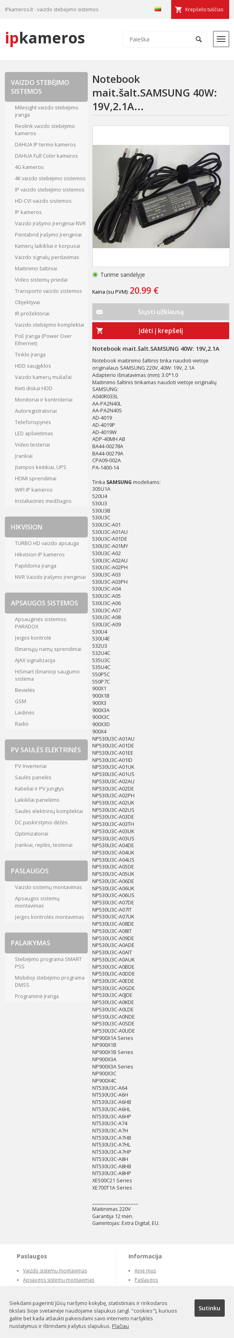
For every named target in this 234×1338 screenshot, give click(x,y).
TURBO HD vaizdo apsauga (47, 543)
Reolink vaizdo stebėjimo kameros (45, 129)
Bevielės (25, 690)
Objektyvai (27, 302)
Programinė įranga (37, 996)
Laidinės (25, 712)
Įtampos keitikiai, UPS (40, 467)
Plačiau (120, 1326)
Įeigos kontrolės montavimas (49, 916)
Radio (22, 723)
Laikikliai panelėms (37, 799)
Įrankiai (24, 455)
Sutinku (209, 1308)
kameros (45, 37)
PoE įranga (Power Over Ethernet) (43, 339)
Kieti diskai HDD (33, 388)
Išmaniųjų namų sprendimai (48, 649)
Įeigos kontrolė (33, 637)
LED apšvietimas (34, 433)
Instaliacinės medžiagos (43, 500)
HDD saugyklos (33, 365)
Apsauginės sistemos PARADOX (40, 622)
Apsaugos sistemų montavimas (37, 902)
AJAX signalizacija (35, 660)
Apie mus (145, 1270)
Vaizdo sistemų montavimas (48, 887)
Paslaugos (146, 1279)
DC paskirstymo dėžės (41, 822)
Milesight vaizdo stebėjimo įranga (47, 111)
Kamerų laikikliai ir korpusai (47, 245)
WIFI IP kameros (34, 489)
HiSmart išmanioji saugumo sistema (47, 675)
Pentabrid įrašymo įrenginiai (48, 234)
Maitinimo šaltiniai (36, 268)
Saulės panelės (33, 777)
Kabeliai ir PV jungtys (39, 788)
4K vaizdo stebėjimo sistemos (50, 178)
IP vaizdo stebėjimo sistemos (50, 189)
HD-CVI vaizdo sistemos (43, 200)
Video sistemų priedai (41, 279)
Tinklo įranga (30, 354)
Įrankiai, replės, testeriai (43, 844)
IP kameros (28, 212)
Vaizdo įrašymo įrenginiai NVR (50, 223)
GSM (20, 701)
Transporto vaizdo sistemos (48, 290)
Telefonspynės (33, 422)
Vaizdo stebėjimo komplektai (49, 324)
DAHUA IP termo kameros (45, 144)
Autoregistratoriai (36, 410)
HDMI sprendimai (35, 478)
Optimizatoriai (31, 833)
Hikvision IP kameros (40, 554)
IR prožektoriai (32, 313)
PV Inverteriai (31, 766)
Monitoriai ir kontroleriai (43, 399)
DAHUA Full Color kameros (46, 155)
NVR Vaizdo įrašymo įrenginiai (50, 576)
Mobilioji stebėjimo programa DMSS (50, 981)
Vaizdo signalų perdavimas (47, 257)
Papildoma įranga (35, 565)
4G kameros (29, 167)
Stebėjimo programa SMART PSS (48, 962)
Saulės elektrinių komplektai (49, 811)
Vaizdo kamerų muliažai (43, 377)
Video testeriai (32, 444)
